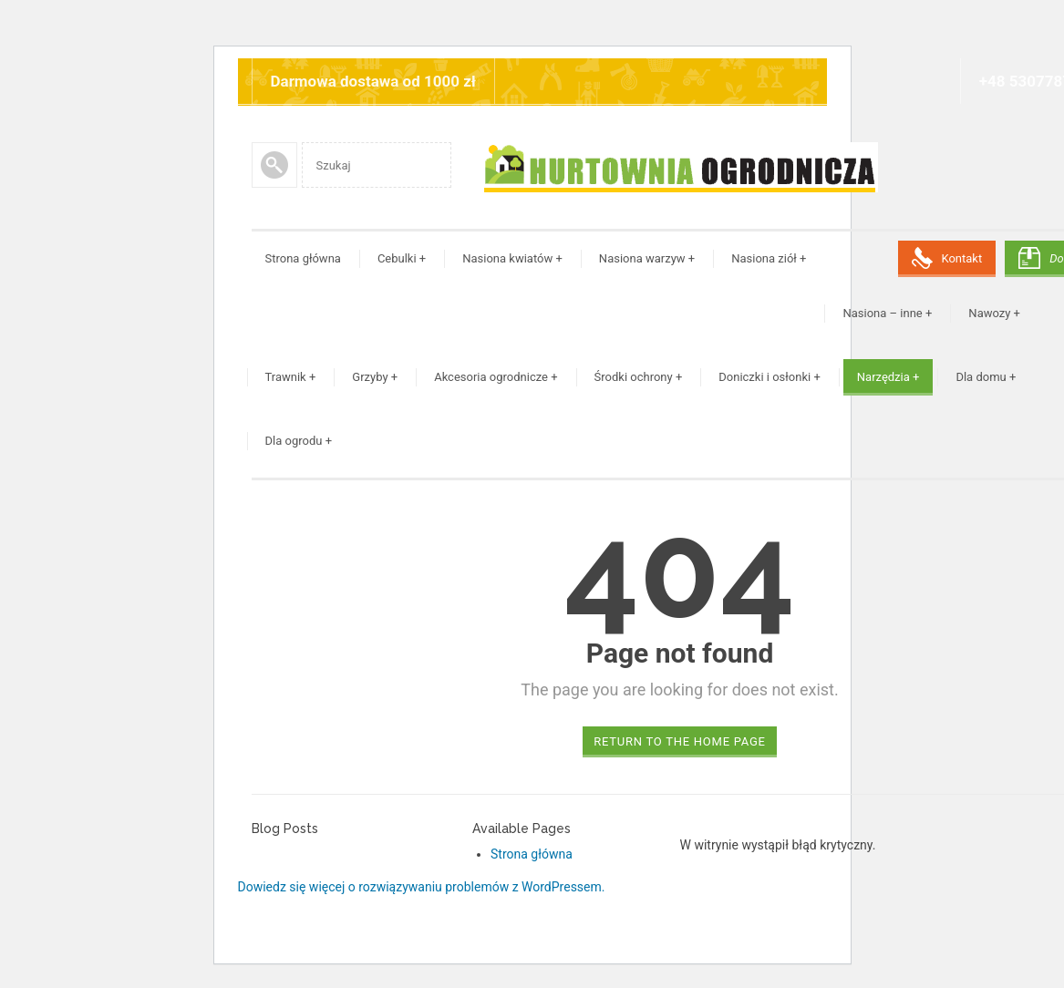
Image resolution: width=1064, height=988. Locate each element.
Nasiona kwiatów (512, 258)
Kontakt (961, 258)
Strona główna (303, 258)
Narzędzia (888, 377)
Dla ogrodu (299, 441)
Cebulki (401, 258)
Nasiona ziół (768, 258)
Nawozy (994, 313)
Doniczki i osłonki (769, 377)
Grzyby (375, 377)
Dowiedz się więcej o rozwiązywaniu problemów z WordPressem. (421, 887)
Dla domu (986, 377)
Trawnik (290, 377)
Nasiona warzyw (647, 258)
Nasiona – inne (887, 313)
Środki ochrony (638, 377)
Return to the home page (680, 741)
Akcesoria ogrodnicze (495, 377)
